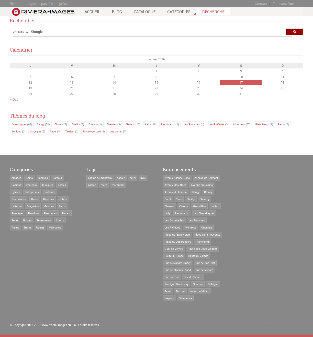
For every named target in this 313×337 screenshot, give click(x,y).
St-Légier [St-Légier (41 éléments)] (213, 284)
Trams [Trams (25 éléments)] (28, 227)
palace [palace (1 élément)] (92, 185)
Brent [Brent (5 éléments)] (168, 199)
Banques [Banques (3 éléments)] (42, 178)
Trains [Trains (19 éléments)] (15, 227)
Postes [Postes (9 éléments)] (27, 220)
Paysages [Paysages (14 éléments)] (17, 213)
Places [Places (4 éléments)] (66, 213)
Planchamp (262, 124)
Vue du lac (116, 131)
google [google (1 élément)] (121, 178)
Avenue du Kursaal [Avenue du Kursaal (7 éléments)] (176, 192)
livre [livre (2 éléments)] (143, 178)
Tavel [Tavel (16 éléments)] (168, 291)
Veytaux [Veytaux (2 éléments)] (170, 298)
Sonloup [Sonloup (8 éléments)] (198, 284)
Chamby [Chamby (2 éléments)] (205, 199)
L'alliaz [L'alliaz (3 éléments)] (215, 206)
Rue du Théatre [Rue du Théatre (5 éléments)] (193, 277)
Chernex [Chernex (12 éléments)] (170, 206)
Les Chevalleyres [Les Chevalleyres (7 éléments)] (203, 213)
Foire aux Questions (288, 3)
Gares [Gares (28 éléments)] (34, 199)
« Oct (14, 99)
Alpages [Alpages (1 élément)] (16, 178)
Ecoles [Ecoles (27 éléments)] (62, 185)
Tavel (53, 131)
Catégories (178, 11)
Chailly (76, 124)
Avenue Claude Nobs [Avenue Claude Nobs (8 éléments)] (177, 178)
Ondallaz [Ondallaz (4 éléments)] (206, 227)
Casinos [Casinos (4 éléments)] (16, 185)
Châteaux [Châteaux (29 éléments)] (31, 185)
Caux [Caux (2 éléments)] (179, 199)
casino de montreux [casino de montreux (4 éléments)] (100, 178)
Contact (261, 3)
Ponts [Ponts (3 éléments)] (15, 220)
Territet (69, 131)
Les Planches (192, 124)
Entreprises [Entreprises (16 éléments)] (32, 192)
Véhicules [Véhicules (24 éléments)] (55, 227)
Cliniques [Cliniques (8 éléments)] (47, 185)
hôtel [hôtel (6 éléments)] (133, 178)
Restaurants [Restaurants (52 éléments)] (43, 220)
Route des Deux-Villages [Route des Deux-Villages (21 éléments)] (202, 248)
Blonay (59, 124)
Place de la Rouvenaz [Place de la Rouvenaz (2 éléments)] (207, 234)
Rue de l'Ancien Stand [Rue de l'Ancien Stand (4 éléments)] (178, 270)
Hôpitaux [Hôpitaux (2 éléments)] (48, 199)
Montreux (239, 124)
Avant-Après (18, 124)
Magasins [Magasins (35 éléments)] (33, 206)
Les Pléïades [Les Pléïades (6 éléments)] (172, 227)
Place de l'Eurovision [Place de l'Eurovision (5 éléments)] (177, 234)
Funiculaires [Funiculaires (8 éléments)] (18, 199)
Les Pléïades (216, 124)
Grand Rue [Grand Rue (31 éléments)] (199, 206)
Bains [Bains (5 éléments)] (29, 178)
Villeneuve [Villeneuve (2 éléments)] (185, 298)
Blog (117, 11)
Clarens (130, 124)
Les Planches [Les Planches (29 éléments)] (197, 220)
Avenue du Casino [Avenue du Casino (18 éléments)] (202, 185)
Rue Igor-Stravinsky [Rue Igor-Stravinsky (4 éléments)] (177, 284)
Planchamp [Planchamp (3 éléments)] (203, 241)
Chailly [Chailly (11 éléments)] (191, 199)
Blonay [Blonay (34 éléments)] (208, 192)
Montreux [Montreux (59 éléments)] (191, 227)
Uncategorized (92, 131)
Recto (281, 124)
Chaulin (93, 124)
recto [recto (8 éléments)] (104, 185)
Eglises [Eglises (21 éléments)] (15, 192)
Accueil (92, 11)
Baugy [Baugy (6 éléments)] (196, 192)
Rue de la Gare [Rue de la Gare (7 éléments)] (204, 270)
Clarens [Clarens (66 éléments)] (184, 206)
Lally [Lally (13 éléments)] (167, 213)
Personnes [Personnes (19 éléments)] (50, 213)
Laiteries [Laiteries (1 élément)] (16, 206)
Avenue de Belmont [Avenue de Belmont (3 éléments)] (206, 178)
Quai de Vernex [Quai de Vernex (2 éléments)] (174, 248)
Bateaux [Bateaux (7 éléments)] (58, 178)
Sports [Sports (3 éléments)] (60, 220)
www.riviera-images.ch (56, 325)
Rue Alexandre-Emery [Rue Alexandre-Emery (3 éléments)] (178, 263)
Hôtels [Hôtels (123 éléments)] (63, 199)
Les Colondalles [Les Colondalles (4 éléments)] (174, 220)
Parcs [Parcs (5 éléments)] (62, 206)
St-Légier (35, 131)
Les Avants (168, 124)
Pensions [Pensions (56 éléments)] (33, 213)
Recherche (213, 11)
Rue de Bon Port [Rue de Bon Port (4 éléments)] (205, 263)
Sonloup (16, 131)
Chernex (112, 124)
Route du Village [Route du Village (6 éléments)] (198, 256)
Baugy (40, 124)
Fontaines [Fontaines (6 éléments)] (50, 192)
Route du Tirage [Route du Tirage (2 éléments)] (174, 256)
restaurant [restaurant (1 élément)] (118, 185)
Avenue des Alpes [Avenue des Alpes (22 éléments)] (175, 185)
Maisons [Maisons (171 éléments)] (49, 206)
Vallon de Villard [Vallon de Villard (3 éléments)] (199, 291)
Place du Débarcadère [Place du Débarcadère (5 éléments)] (178, 241)
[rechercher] (152, 32)
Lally (148, 124)
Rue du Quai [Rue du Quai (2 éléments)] (172, 277)
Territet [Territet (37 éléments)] (180, 291)
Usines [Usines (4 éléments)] (40, 227)
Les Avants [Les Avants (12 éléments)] (182, 213)
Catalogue (145, 11)
